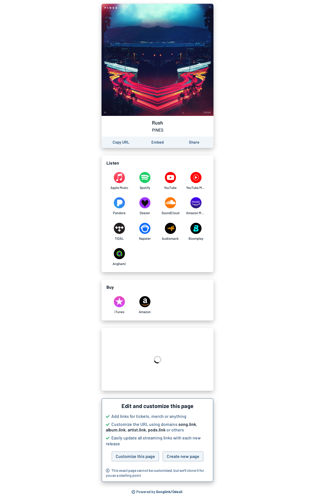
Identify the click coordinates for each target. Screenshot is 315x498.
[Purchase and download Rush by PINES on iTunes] (119, 305)
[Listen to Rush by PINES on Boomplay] (196, 232)
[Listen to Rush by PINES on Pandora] (119, 206)
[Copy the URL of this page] (121, 142)
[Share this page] (194, 142)
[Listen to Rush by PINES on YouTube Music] (196, 181)
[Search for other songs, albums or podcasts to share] (157, 491)
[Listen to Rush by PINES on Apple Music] (119, 181)
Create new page (183, 456)
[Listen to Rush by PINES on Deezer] (145, 206)
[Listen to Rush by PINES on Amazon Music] (196, 206)
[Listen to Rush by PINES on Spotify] (145, 181)
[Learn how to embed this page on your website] (157, 142)
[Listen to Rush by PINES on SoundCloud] (170, 206)
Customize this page (135, 456)
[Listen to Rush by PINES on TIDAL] (119, 232)
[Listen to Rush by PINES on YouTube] (170, 181)
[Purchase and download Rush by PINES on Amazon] (145, 305)
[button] (157, 440)
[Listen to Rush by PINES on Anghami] (119, 257)
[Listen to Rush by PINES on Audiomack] (170, 232)
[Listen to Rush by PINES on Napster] (145, 232)
